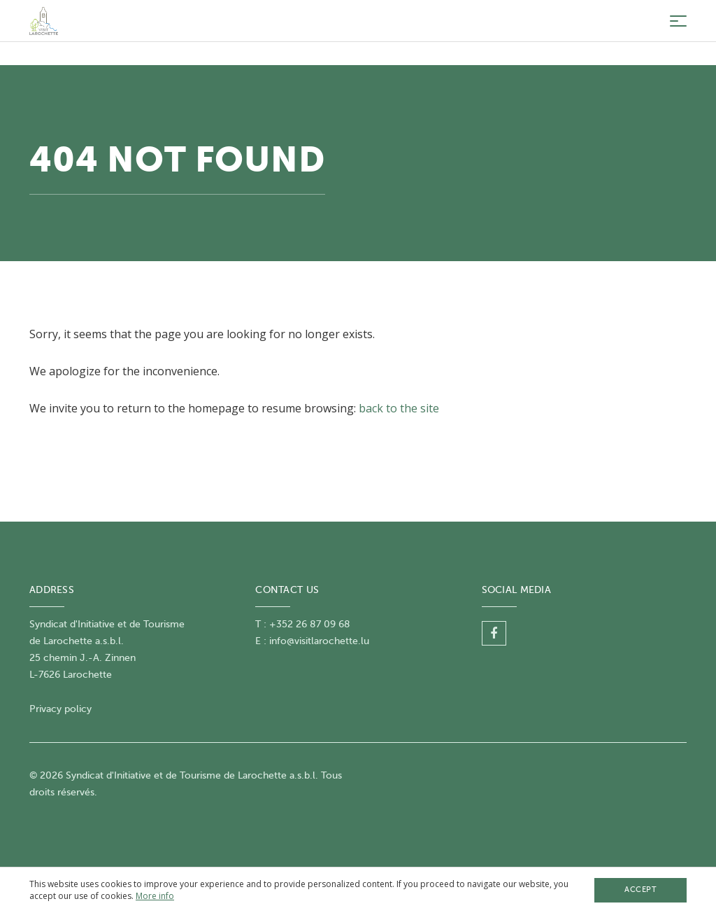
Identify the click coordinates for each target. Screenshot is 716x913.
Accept (640, 889)
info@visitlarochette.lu (319, 641)
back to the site (399, 408)
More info (155, 896)
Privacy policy (60, 709)
